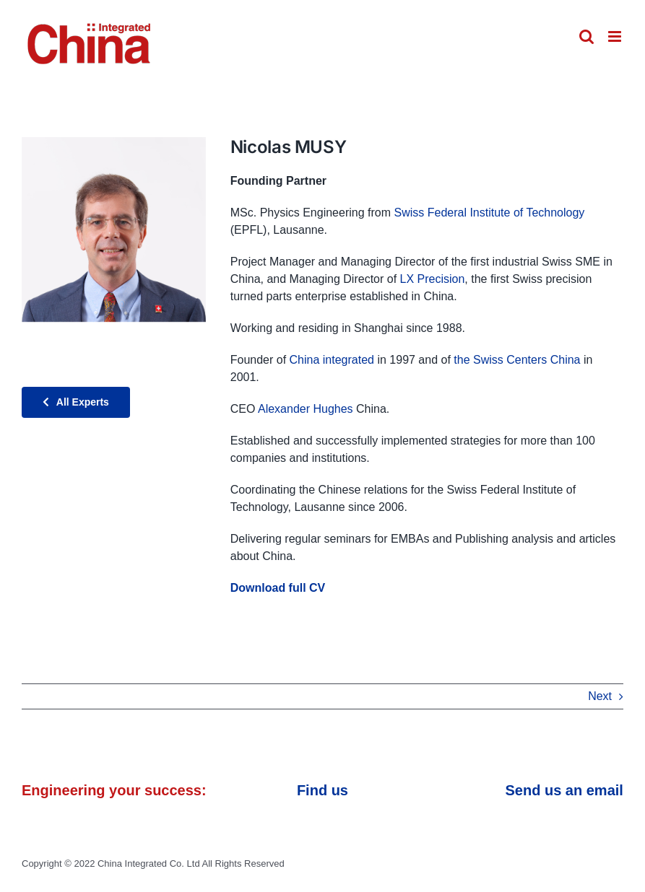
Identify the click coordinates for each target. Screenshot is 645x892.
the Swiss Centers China (517, 360)
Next (600, 696)
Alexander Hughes (305, 409)
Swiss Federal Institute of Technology (489, 212)
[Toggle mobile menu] (615, 36)
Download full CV (278, 588)
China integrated (332, 360)
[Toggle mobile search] (586, 36)
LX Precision (432, 279)
